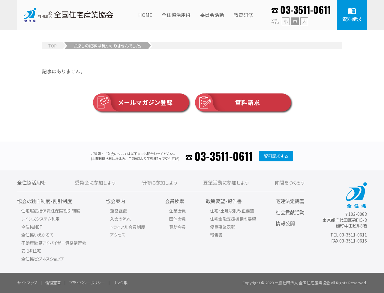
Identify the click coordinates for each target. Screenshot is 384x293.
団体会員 (177, 219)
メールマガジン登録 (133, 102)
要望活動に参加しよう (226, 182)
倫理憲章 (53, 282)
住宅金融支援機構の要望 (233, 219)
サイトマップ (27, 282)
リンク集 (120, 282)
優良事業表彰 (222, 227)
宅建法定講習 (290, 201)
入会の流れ (120, 219)
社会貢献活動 (290, 212)
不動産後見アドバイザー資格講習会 (53, 243)
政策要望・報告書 (224, 201)
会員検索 (174, 201)
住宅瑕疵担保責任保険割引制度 (50, 211)
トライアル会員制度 (127, 227)
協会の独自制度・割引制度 (44, 201)
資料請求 (227, 102)
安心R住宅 (31, 251)
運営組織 (118, 211)
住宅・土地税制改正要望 (232, 211)
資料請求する (276, 156)
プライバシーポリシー (87, 282)
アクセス (117, 235)
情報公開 (285, 223)
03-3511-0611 (305, 9)
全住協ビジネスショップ (42, 259)
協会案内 (115, 201)
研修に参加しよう (159, 182)
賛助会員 (177, 227)
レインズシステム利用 (40, 219)
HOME (145, 14)
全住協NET (32, 227)
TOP (52, 46)
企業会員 (177, 211)
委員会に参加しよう (95, 182)
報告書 (216, 235)
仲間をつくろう (289, 182)
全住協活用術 (31, 182)
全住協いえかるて (37, 235)
